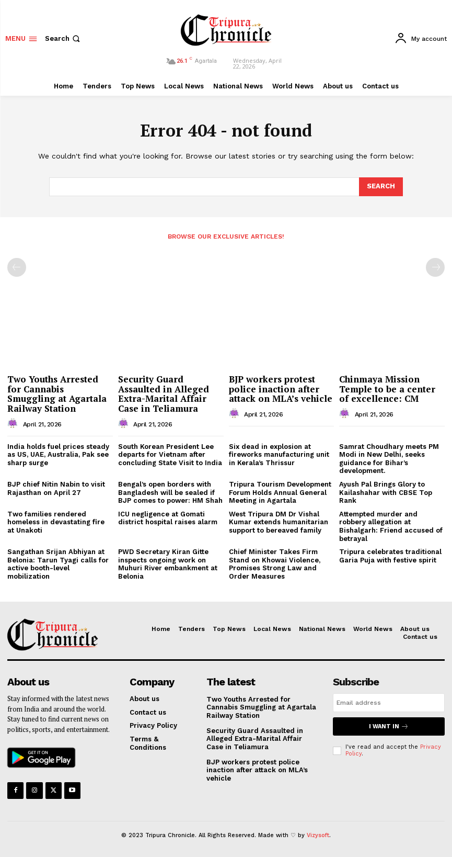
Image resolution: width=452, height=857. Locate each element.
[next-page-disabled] (435, 267)
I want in (389, 726)
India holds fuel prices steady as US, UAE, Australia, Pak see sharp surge (58, 455)
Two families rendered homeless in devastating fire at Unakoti (56, 522)
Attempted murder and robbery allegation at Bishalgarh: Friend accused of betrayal (391, 526)
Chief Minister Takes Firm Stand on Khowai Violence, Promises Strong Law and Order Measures (274, 564)
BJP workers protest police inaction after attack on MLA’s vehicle (280, 388)
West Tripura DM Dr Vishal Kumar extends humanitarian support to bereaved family (278, 522)
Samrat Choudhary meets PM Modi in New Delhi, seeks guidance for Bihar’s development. (389, 459)
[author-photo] (14, 424)
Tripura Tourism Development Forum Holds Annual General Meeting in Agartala (280, 492)
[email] (389, 702)
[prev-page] (16, 267)
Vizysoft (318, 835)
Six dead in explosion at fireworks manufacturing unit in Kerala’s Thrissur (279, 455)
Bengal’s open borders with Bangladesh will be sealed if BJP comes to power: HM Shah (170, 492)
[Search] (381, 186)
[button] (63, 38)
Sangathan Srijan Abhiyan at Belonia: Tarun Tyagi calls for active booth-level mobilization (58, 564)
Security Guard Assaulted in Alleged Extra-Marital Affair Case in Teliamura (163, 393)
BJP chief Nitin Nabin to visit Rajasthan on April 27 (56, 488)
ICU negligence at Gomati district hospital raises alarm (167, 518)
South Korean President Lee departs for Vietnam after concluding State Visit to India (170, 455)
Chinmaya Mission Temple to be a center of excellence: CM (387, 388)
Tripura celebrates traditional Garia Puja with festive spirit (390, 556)
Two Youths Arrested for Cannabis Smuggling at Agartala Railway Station (57, 393)
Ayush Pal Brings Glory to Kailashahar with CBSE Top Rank (385, 492)
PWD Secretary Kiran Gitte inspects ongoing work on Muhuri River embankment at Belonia (167, 564)
